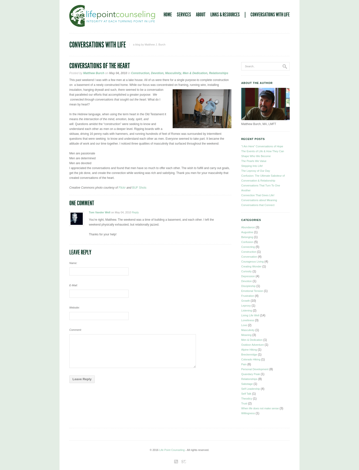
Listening (246, 310)
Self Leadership (250, 388)
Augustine (247, 232)
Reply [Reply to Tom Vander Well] (135, 212)
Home (168, 14)
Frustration (247, 295)
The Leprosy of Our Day (255, 170)
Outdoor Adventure (252, 344)
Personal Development (254, 369)
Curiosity (246, 271)
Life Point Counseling (172, 449)
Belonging (247, 237)
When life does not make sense (260, 408)
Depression (248, 276)
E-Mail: (73, 285)
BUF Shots (139, 187)
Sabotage (247, 383)
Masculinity (173, 73)
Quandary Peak (250, 374)
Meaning (246, 334)
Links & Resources (225, 14)
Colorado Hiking (250, 359)
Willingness (248, 413)
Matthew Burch (93, 73)
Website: (74, 307)
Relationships (218, 73)
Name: (73, 263)
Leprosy (246, 305)
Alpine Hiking (249, 349)
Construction (140, 73)
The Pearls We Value (253, 161)
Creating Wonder (251, 266)
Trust (244, 403)
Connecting (248, 246)
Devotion (157, 73)
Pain (244, 364)
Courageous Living (252, 261)
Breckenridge (249, 354)
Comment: (75, 329)
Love (244, 325)
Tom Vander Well (99, 212)
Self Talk (246, 393)
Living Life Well (250, 315)
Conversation (249, 256)
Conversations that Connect (258, 205)
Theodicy (246, 398)
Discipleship (248, 286)
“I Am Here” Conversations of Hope (262, 146)
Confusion (247, 242)
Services (184, 14)
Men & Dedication (195, 73)
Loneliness (247, 320)
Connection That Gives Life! (258, 195)
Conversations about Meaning (259, 200)
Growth (245, 300)
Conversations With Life (270, 14)
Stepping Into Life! (252, 165)
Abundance (248, 227)
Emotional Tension (252, 290)
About (200, 14)
